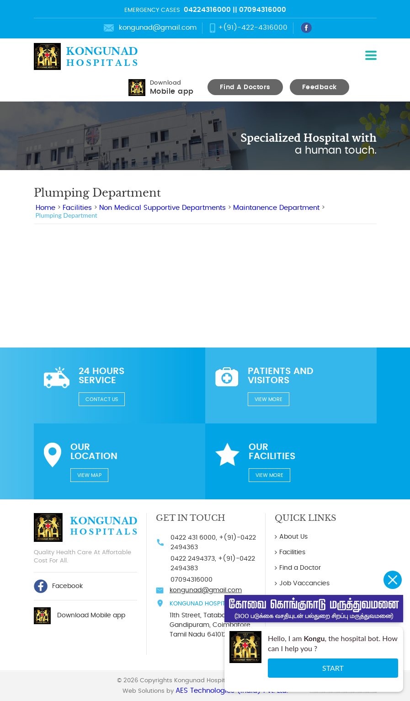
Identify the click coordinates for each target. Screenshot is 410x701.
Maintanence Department (276, 207)
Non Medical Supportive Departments (162, 207)
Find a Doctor (300, 568)
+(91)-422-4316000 (253, 27)
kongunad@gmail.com (158, 27)
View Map (89, 475)
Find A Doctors (245, 87)
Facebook (58, 586)
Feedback (319, 87)
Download (172, 87)
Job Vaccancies (304, 583)
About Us (293, 537)
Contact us (101, 399)
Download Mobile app (91, 615)
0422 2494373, (193, 559)
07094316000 (262, 9)
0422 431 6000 (193, 538)
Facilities (77, 207)
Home (45, 207)
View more (268, 399)
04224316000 (207, 9)
